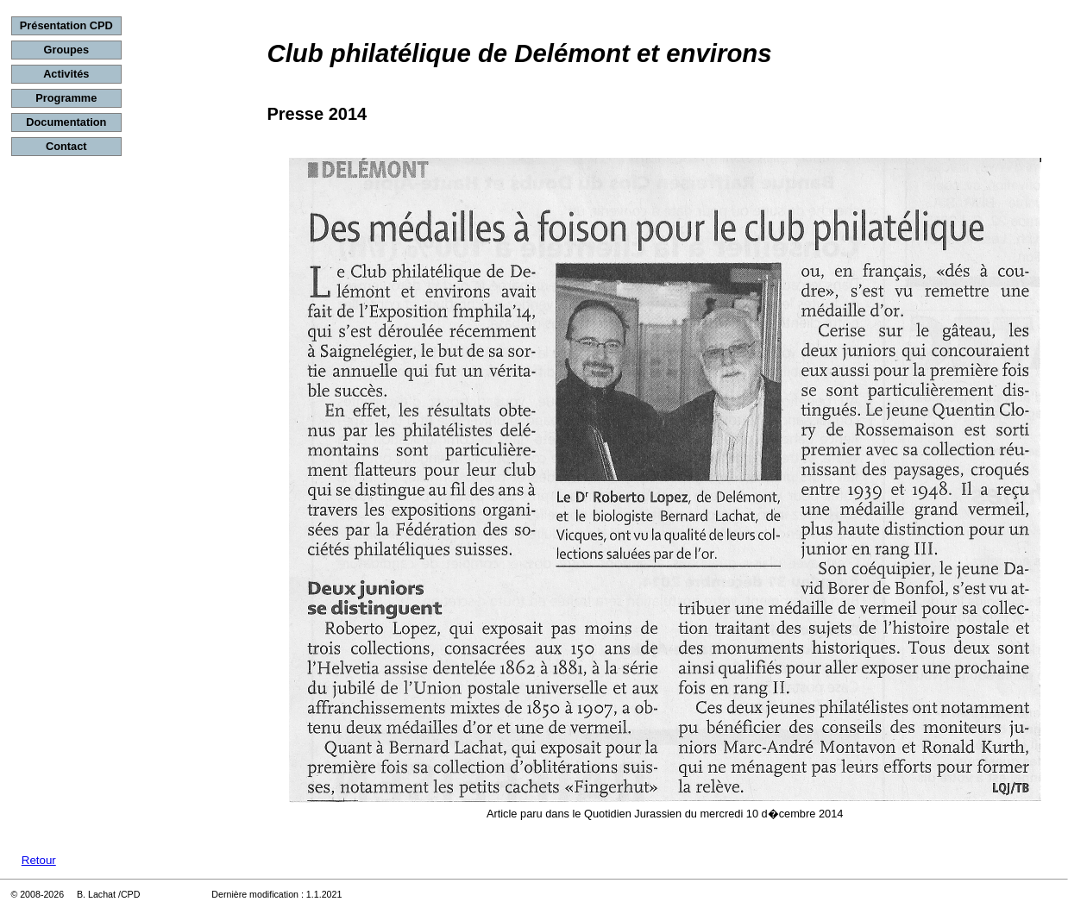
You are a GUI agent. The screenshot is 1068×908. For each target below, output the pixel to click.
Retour (39, 860)
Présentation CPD (66, 25)
